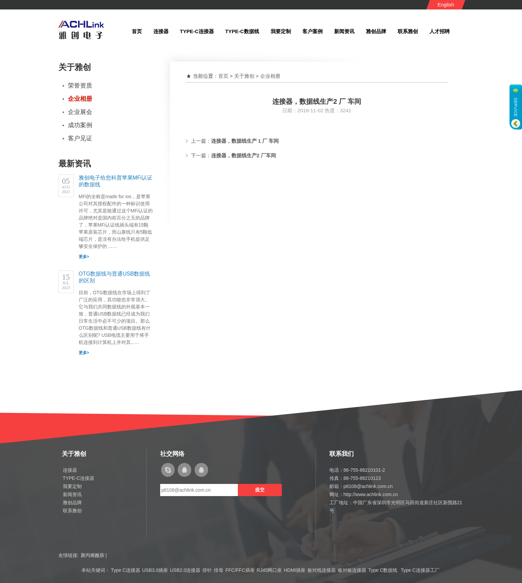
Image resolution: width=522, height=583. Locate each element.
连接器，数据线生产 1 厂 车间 (245, 141)
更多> (84, 256)
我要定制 (72, 486)
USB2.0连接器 (185, 570)
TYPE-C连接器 (78, 478)
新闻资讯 (72, 494)
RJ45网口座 (269, 570)
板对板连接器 (352, 570)
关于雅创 (244, 76)
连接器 (70, 470)
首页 (223, 76)
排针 (207, 570)
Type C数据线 (383, 570)
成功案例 (80, 125)
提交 (260, 489)
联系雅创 (72, 510)
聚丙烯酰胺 (92, 555)
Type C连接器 (125, 570)
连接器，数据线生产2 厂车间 (243, 155)
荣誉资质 (80, 85)
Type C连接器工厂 (420, 570)
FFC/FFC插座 (239, 570)
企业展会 (80, 112)
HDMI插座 (294, 570)
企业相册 (80, 98)
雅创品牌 (72, 502)
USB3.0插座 (155, 570)
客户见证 (80, 138)
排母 (218, 570)
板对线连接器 (321, 570)
